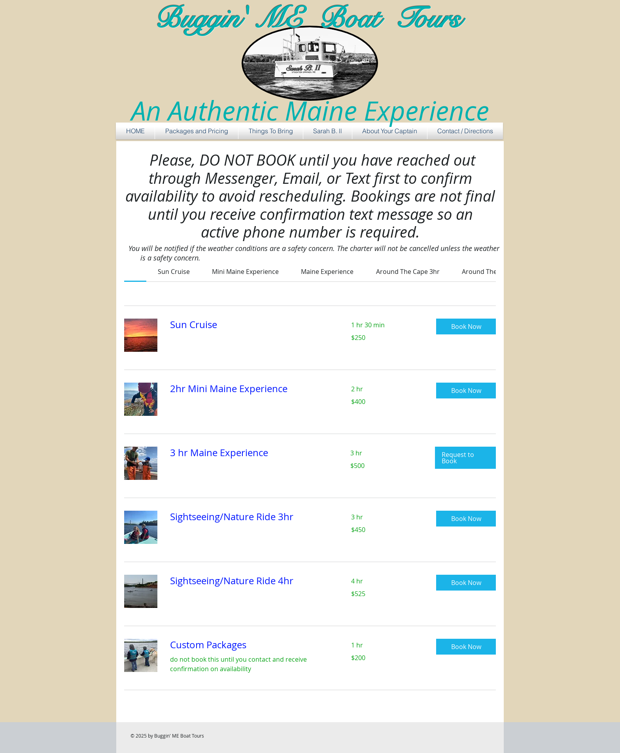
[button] (466, 326)
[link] (174, 271)
